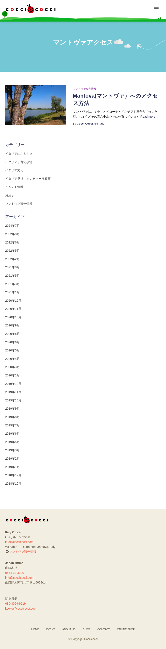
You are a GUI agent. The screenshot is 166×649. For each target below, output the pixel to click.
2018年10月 (13, 483)
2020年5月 (12, 350)
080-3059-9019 (15, 603)
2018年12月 (13, 475)
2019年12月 (13, 383)
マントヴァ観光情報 (84, 88)
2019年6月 (12, 433)
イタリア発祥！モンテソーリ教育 (28, 178)
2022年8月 (12, 234)
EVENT (50, 629)
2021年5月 (12, 275)
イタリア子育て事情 (18, 162)
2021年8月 (12, 267)
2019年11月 (13, 392)
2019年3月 (12, 450)
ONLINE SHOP (126, 629)
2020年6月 (12, 342)
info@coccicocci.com (19, 542)
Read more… (149, 116)
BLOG (86, 629)
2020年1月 (12, 375)
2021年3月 (12, 284)
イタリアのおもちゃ (18, 153)
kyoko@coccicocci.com (21, 608)
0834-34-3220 (14, 572)
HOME (35, 629)
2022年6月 (12, 242)
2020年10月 (13, 317)
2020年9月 (12, 325)
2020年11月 (13, 308)
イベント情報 (14, 187)
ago (99, 123)
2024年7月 (12, 225)
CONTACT (103, 629)
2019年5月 (12, 442)
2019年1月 (12, 467)
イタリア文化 (14, 170)
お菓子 (9, 195)
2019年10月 (13, 400)
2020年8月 (12, 333)
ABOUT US (68, 629)
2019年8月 (12, 417)
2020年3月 (12, 367)
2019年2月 (12, 458)
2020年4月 (12, 358)
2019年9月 (12, 408)
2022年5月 (12, 250)
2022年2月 (12, 259)
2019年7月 (12, 425)
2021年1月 (12, 292)
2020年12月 (13, 300)
